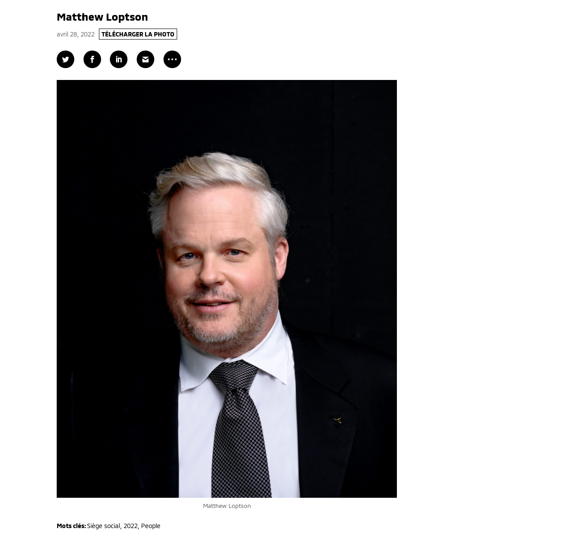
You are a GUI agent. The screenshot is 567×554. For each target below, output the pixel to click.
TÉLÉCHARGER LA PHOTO (138, 34)
